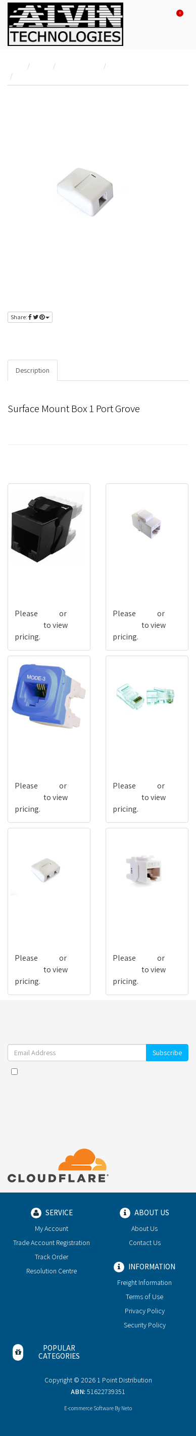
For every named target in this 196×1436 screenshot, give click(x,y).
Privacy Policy (145, 1310)
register (74, 338)
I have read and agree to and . (98, 1076)
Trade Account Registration (51, 1242)
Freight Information (144, 1282)
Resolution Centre (51, 1270)
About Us (144, 1228)
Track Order (51, 1256)
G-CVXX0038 (34, 746)
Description (33, 370)
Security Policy (145, 1324)
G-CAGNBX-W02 (40, 918)
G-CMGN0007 (134, 746)
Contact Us (145, 1242)
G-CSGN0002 (133, 573)
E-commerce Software (89, 1408)
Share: (30, 317)
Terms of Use (144, 1296)
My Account (51, 1228)
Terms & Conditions (121, 1071)
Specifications (87, 370)
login (41, 338)
